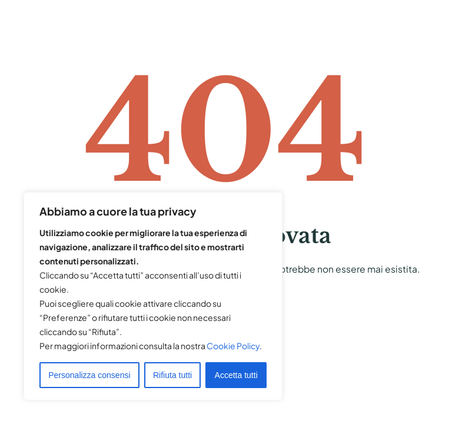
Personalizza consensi (89, 375)
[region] (153, 296)
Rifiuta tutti (172, 375)
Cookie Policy (233, 345)
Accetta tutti (236, 375)
